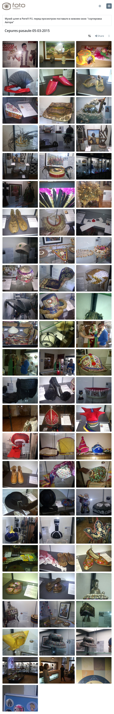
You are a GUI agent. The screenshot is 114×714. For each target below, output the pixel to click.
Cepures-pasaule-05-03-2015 (27, 30)
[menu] (109, 6)
